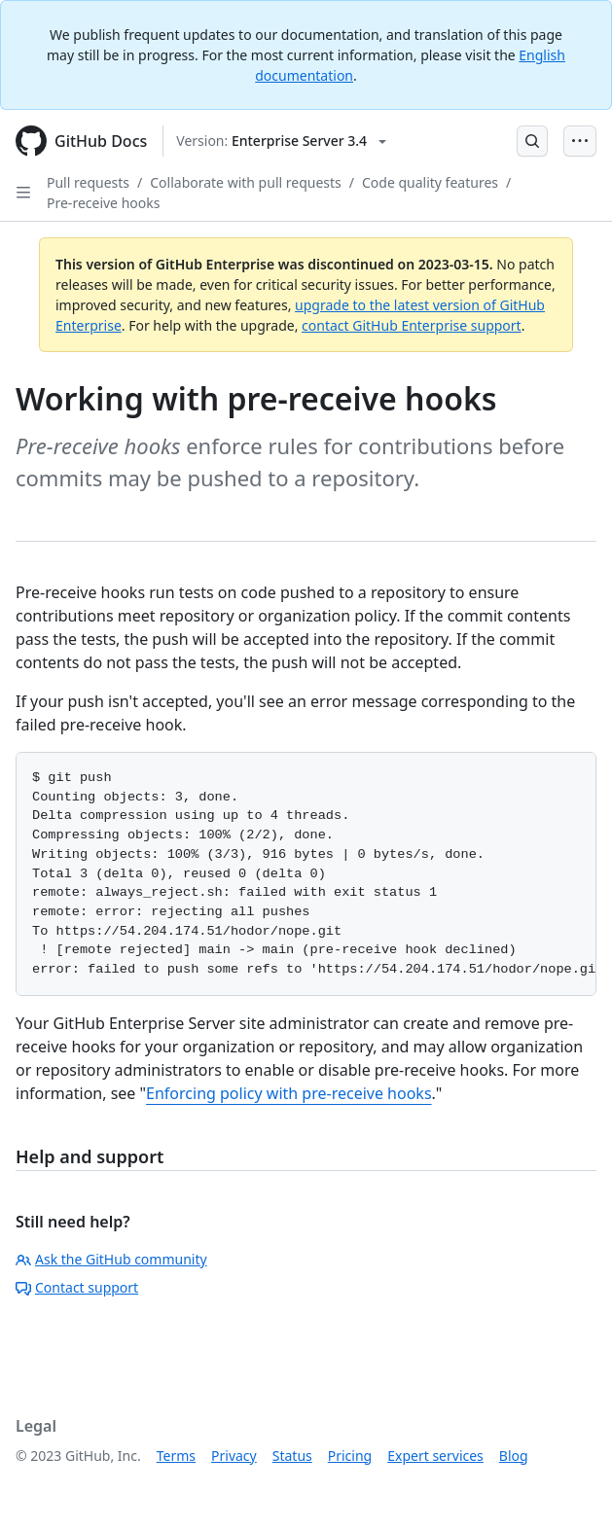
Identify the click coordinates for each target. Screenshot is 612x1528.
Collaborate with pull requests (246, 182)
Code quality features (430, 182)
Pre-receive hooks (103, 203)
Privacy (234, 1455)
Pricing (350, 1455)
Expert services (435, 1455)
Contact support (77, 1287)
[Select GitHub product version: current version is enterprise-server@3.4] (281, 141)
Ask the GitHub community (111, 1259)
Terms (176, 1455)
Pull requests (88, 182)
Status (292, 1455)
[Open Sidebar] (23, 192)
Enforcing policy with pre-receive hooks (288, 1093)
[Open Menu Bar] (579, 141)
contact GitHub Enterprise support (412, 325)
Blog (513, 1455)
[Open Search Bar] (532, 141)
